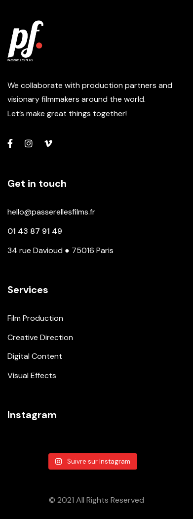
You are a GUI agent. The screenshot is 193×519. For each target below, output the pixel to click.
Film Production (35, 318)
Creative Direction (40, 337)
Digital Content (34, 356)
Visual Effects (31, 375)
